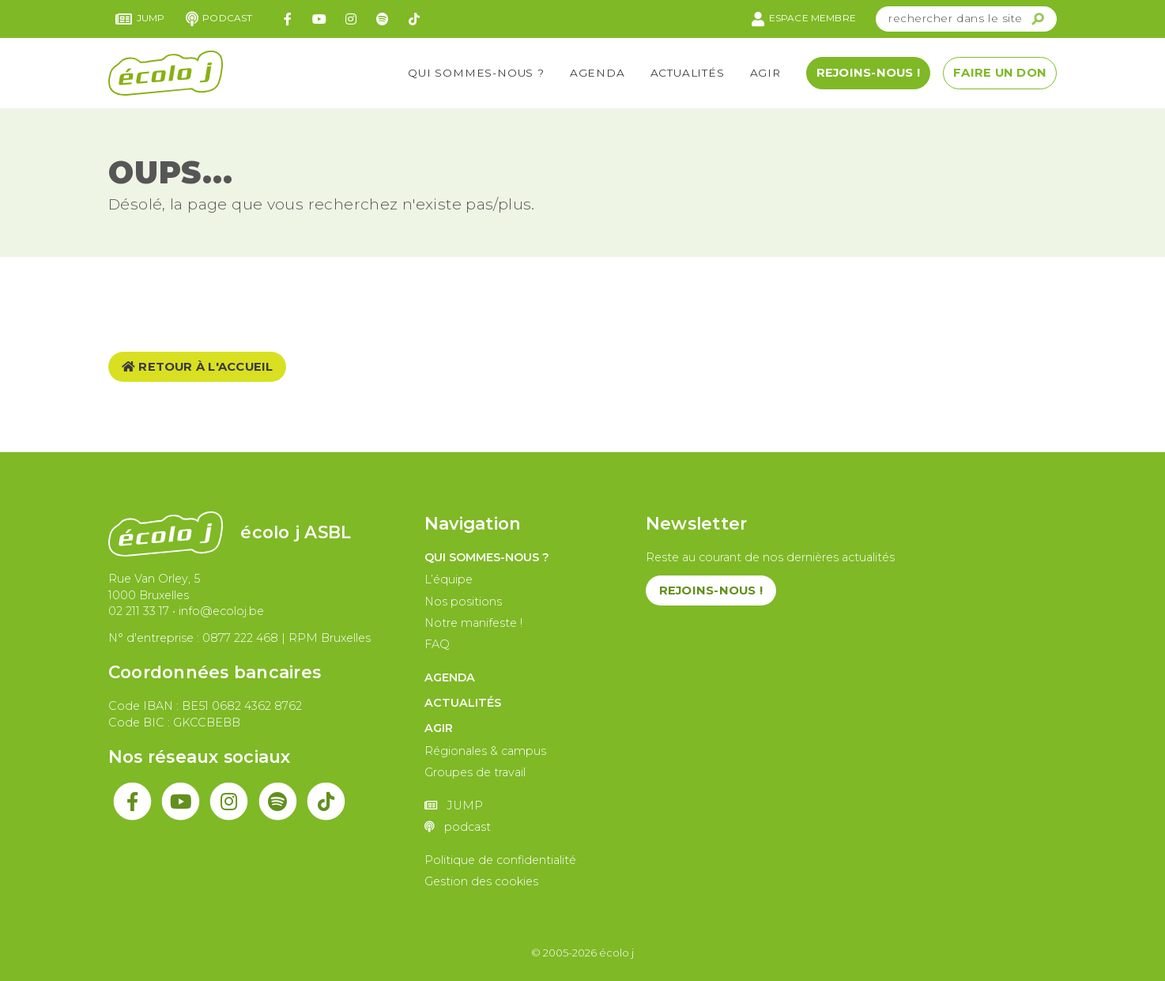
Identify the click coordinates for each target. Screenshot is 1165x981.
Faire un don (999, 73)
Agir (765, 72)
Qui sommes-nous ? (476, 72)
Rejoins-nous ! (868, 73)
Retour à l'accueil (197, 367)
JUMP (140, 19)
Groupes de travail (475, 772)
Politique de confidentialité (500, 860)
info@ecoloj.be (221, 611)
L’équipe (448, 579)
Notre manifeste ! (473, 623)
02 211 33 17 (138, 611)
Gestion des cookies (481, 881)
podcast (219, 19)
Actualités (687, 72)
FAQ (437, 644)
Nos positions (463, 601)
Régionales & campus (485, 751)
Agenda (597, 72)
